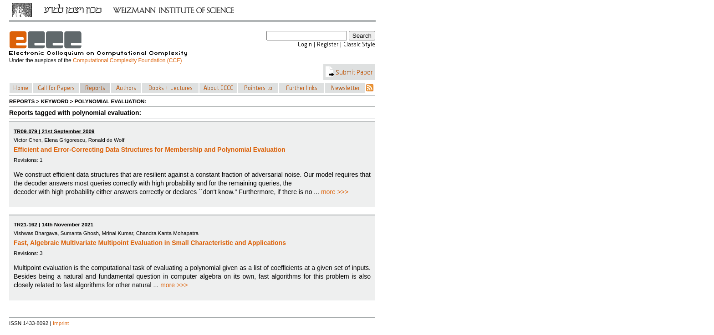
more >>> (334, 191)
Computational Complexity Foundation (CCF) (127, 60)
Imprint (61, 323)
